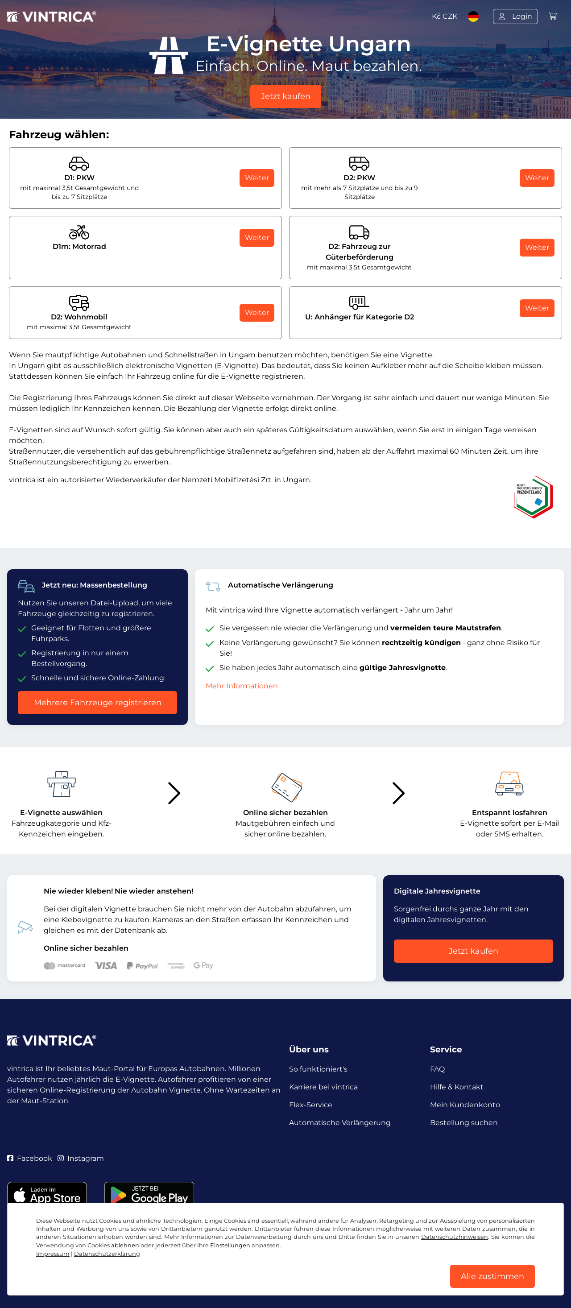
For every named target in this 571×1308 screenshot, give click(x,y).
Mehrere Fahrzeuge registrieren (97, 703)
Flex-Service (310, 1105)
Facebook (29, 1158)
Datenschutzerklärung (107, 1253)
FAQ (437, 1069)
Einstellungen (230, 1245)
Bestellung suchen (464, 1122)
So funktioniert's (318, 1069)
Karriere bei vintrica (323, 1087)
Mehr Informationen (242, 686)
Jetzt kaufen (285, 96)
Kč (444, 16)
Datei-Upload (114, 603)
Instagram (81, 1158)
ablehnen (125, 1245)
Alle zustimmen (492, 1276)
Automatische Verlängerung (340, 1122)
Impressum (53, 1253)
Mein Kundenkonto (465, 1105)
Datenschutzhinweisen (454, 1236)
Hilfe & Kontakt (457, 1087)
